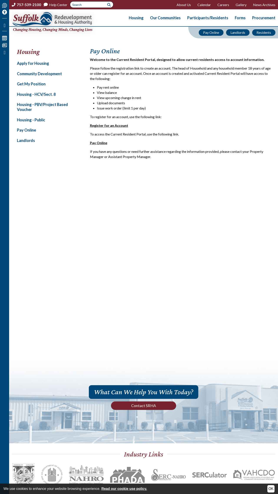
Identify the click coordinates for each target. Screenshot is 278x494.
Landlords (237, 32)
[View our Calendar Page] (4, 37)
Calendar (204, 5)
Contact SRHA (143, 405)
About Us (184, 5)
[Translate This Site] (4, 5)
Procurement (263, 17)
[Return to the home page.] (61, 21)
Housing (136, 17)
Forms (240, 17)
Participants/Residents (207, 17)
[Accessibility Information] (4, 12)
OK (270, 489)
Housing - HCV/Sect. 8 (36, 94)
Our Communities (165, 17)
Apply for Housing (33, 63)
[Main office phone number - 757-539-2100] (26, 5)
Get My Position (31, 84)
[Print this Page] (4, 52)
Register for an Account (109, 125)
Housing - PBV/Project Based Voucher (42, 107)
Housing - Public (31, 119)
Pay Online (211, 32)
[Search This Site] (91, 4)
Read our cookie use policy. (124, 489)
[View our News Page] (4, 44)
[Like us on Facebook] (4, 25)
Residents (263, 32)
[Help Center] (55, 5)
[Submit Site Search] (109, 4)
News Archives (264, 5)
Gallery (241, 5)
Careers (223, 5)
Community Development (39, 73)
